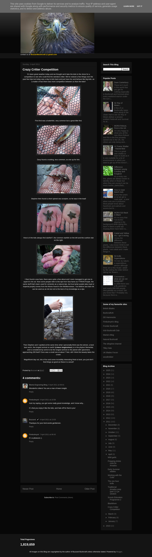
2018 (108, 396)
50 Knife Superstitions (119, 257)
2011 (108, 422)
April (110, 454)
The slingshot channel (112, 344)
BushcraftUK (108, 313)
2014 (108, 411)
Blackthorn (112, 503)
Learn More (129, 6)
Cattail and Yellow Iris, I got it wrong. (121, 234)
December (112, 425)
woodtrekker (108, 357)
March (111, 514)
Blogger (119, 552)
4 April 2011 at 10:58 (48, 400)
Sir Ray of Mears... (118, 104)
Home (59, 489)
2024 (108, 374)
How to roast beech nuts (119, 191)
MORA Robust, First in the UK (120, 127)
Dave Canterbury (121, 82)
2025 (108, 370)
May (110, 450)
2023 (108, 378)
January (112, 521)
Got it (139, 6)
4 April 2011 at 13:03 (48, 420)
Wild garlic (112, 457)
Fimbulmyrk (34, 400)
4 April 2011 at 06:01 (56, 385)
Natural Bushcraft (110, 339)
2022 (108, 381)
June (110, 447)
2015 (108, 407)
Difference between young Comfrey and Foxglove (120, 170)
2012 (108, 418)
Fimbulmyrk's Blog (110, 322)
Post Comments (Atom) (64, 497)
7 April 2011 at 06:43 (48, 434)
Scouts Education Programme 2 (115, 498)
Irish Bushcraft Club (111, 330)
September (113, 436)
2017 (108, 400)
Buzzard (32, 420)
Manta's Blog (108, 335)
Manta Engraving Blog (38, 385)
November (112, 428)
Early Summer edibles (114, 470)
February (112, 517)
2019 (108, 392)
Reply (31, 392)
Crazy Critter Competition (114, 508)
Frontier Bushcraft (110, 326)
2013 (108, 414)
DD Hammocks (109, 317)
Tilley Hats (107, 348)
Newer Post (28, 489)
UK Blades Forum (110, 352)
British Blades (109, 308)
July (110, 443)
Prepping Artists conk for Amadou (114, 463)
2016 (108, 403)
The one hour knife (113, 482)
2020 (108, 389)
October (112, 432)
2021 (108, 385)
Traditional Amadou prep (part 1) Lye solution (114, 490)
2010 (108, 526)
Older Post (90, 489)
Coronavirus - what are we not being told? (120, 279)
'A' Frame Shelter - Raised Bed (121, 147)
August (111, 439)
